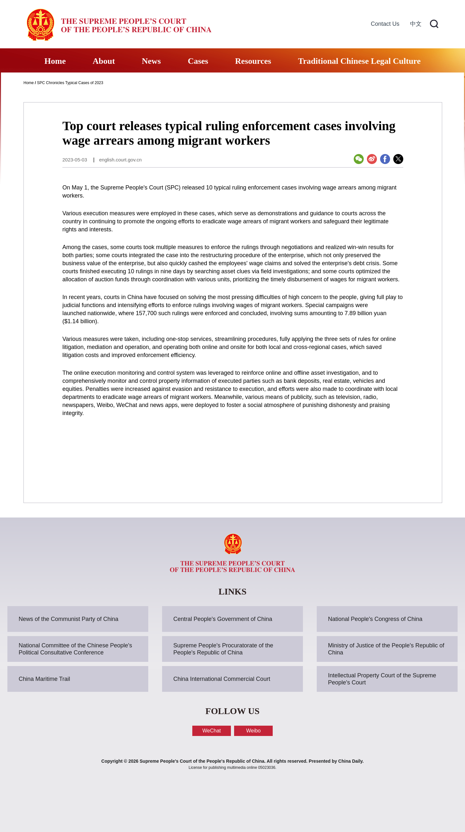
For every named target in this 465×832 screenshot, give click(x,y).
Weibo (253, 730)
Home (55, 61)
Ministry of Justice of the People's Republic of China (386, 649)
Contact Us (385, 24)
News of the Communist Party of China (68, 619)
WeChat (211, 730)
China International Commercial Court (221, 679)
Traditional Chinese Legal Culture (359, 61)
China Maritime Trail (44, 679)
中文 (416, 24)
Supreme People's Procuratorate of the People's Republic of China (223, 649)
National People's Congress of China (375, 619)
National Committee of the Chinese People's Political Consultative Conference (75, 649)
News (151, 61)
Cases (198, 61)
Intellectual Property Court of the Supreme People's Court (382, 679)
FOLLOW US (232, 711)
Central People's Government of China (222, 619)
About (104, 61)
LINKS (232, 591)
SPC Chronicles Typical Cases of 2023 (70, 83)
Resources (253, 61)
